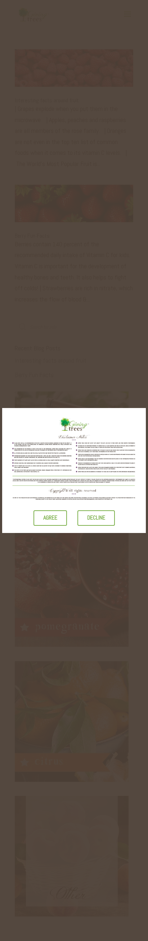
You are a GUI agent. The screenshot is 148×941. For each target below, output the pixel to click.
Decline (96, 517)
